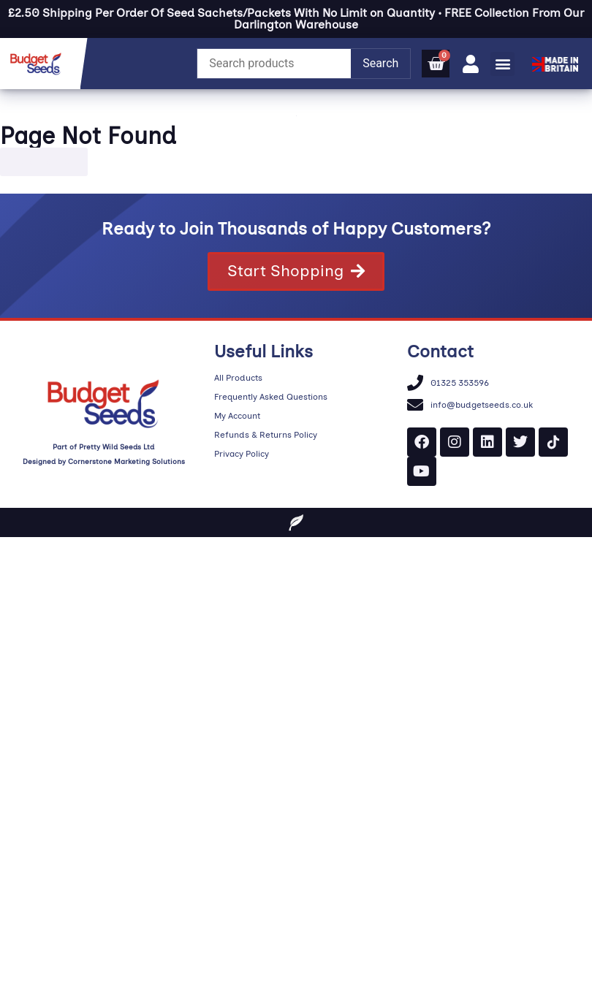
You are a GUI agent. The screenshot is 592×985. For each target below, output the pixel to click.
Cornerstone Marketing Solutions (126, 461)
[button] (502, 64)
